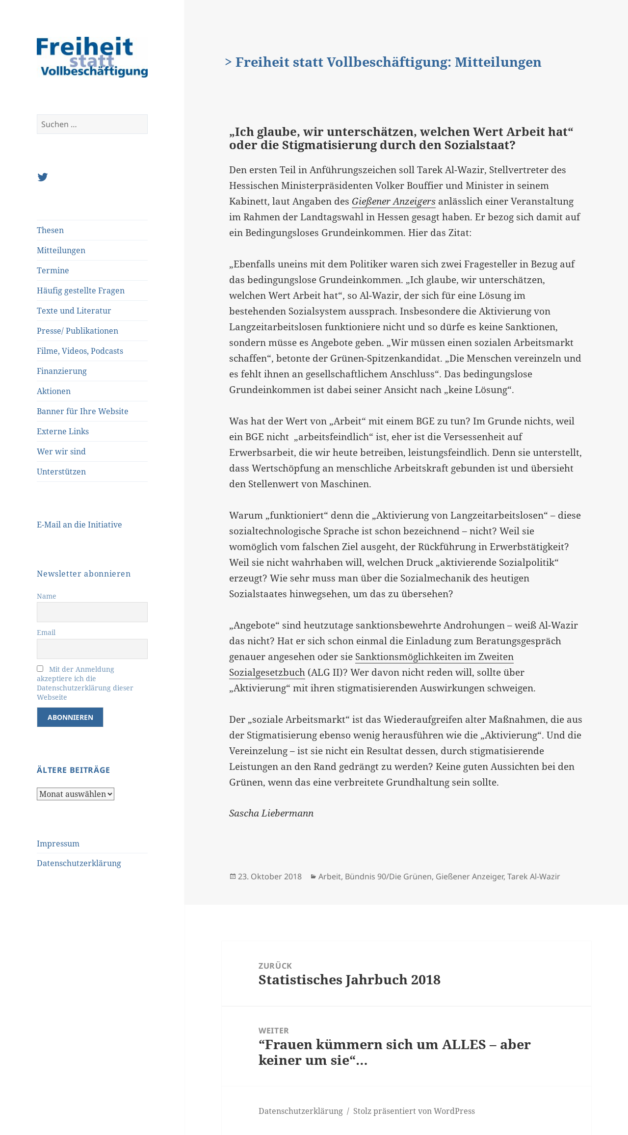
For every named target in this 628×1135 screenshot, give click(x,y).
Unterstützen (61, 471)
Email (46, 632)
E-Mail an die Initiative (79, 524)
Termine (53, 270)
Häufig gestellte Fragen (81, 290)
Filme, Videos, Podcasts (80, 350)
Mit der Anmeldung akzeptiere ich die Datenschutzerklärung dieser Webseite (85, 683)
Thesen (50, 230)
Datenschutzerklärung (79, 863)
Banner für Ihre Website (83, 411)
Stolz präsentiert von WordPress (414, 1111)
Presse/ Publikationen (77, 330)
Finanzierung (62, 371)
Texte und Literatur (74, 310)
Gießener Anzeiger (469, 876)
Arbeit (329, 876)
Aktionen (54, 391)
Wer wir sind (61, 451)
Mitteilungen (61, 250)
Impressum (58, 843)
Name (46, 596)
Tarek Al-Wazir (533, 876)
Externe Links (63, 431)
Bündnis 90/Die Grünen (388, 876)
